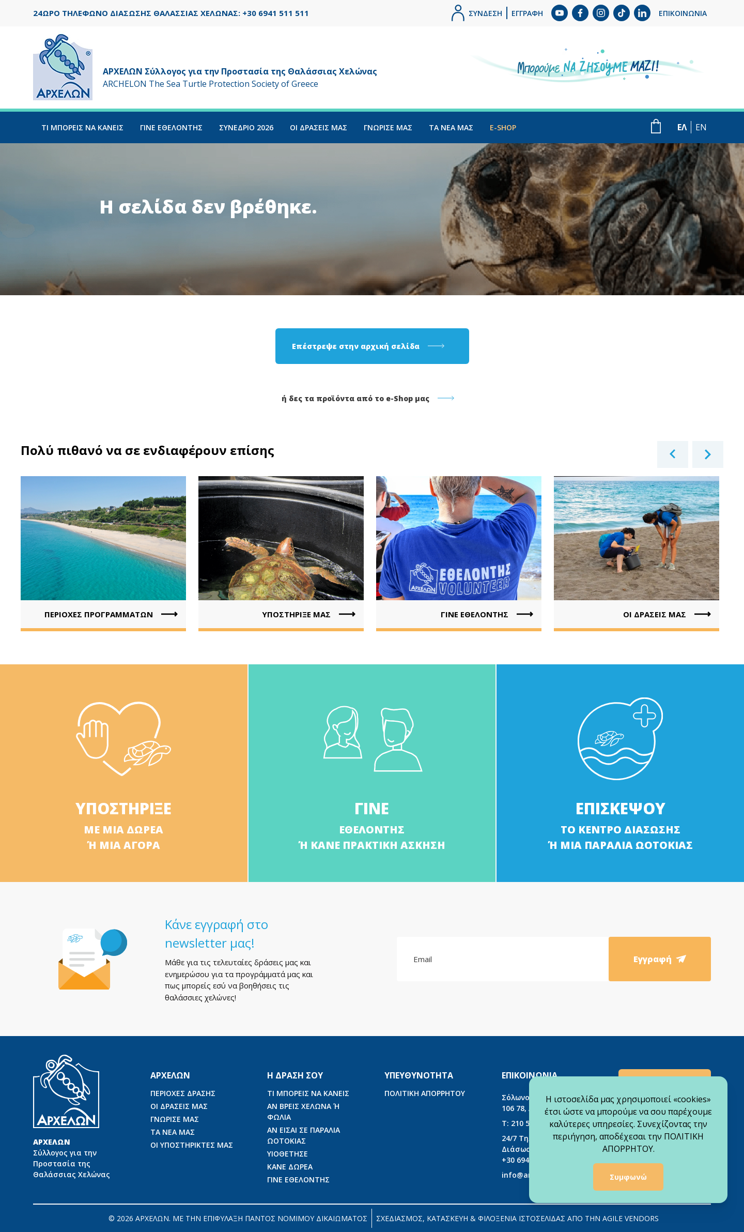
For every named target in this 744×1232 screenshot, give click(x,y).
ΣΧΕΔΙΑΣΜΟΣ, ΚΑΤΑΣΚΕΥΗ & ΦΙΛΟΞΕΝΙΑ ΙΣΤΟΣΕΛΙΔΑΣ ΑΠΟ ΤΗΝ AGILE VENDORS (517, 1218)
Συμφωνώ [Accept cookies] (628, 1177)
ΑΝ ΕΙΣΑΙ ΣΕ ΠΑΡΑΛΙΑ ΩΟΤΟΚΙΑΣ (303, 1135)
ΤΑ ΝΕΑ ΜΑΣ (451, 127)
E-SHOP (503, 127)
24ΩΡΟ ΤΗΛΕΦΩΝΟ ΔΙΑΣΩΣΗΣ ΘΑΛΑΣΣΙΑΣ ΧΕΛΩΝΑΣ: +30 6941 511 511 (171, 13)
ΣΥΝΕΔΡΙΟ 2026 (246, 127)
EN (701, 127)
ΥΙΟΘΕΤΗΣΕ (287, 1154)
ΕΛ (682, 127)
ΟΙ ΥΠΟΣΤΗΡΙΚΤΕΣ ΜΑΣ (191, 1145)
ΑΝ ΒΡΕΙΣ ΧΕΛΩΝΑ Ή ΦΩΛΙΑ (303, 1111)
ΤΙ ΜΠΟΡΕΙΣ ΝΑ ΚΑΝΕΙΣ (82, 127)
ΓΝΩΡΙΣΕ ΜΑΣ (388, 127)
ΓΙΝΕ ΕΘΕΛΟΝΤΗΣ (171, 127)
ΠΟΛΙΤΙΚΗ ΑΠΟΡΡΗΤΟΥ (424, 1093)
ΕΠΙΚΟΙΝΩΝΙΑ (683, 13)
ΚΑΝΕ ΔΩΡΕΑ (290, 1167)
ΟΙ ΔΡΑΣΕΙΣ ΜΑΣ (318, 127)
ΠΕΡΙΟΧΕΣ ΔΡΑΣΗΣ (182, 1093)
